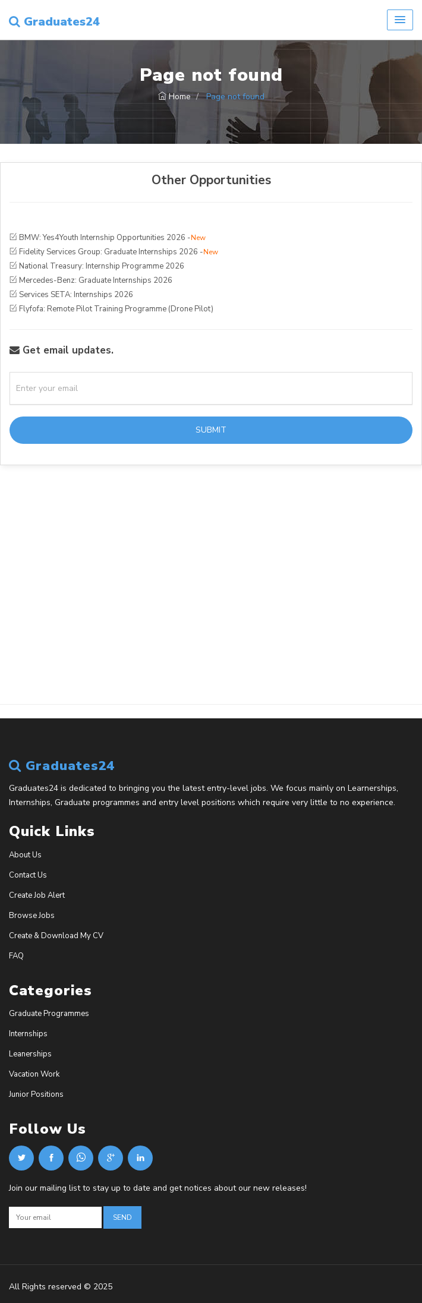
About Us (25, 855)
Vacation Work (34, 1074)
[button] (400, 20)
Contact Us (28, 875)
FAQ (16, 956)
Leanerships (30, 1054)
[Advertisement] (211, 608)
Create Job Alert (37, 895)
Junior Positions (36, 1094)
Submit (211, 430)
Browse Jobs (32, 915)
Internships (28, 1033)
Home (174, 96)
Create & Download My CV (56, 935)
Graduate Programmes (49, 1013)
